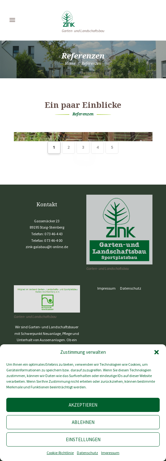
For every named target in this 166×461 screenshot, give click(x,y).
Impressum (110, 452)
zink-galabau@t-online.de (47, 246)
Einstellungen (83, 439)
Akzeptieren (83, 405)
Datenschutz (87, 452)
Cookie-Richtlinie (60, 452)
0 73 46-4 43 (53, 233)
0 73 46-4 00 (53, 240)
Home (70, 63)
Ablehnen (83, 422)
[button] (156, 352)
